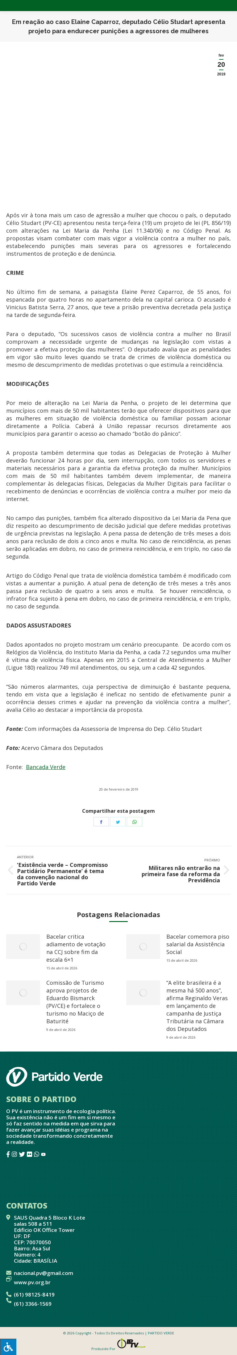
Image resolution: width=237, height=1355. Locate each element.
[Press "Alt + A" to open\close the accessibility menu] (8, 1347)
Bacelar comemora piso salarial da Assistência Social (197, 944)
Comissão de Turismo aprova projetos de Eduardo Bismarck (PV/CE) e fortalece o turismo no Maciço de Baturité (75, 1002)
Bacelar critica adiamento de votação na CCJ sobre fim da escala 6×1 (76, 948)
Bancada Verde (45, 767)
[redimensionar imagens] (23, 946)
